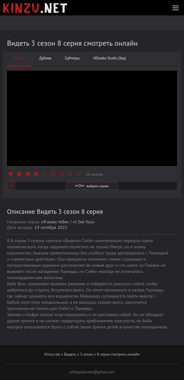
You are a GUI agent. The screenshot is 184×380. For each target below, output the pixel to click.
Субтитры (72, 58)
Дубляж (45, 58)
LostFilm (19, 58)
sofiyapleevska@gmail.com (92, 371)
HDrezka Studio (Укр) (109, 58)
